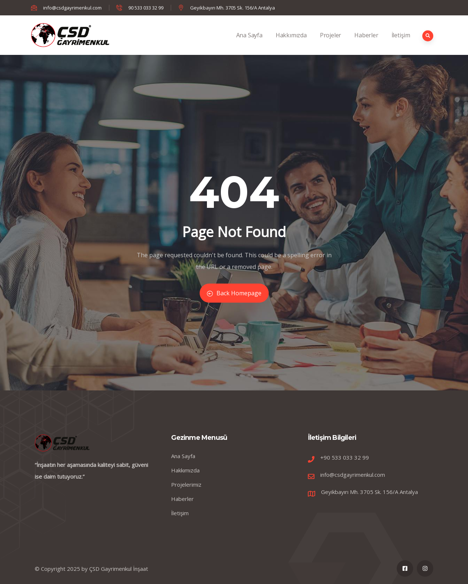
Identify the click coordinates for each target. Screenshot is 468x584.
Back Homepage (234, 293)
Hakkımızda (291, 43)
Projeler (330, 43)
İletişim (401, 43)
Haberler (366, 43)
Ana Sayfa (249, 43)
